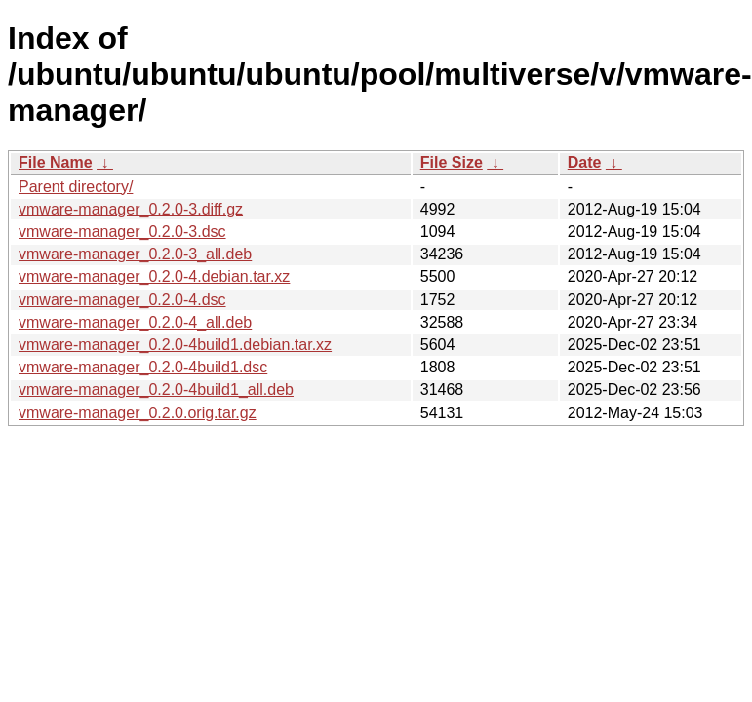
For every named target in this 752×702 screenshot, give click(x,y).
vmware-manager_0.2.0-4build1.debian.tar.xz (175, 344)
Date (585, 162)
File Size (451, 162)
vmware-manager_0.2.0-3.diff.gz (131, 209)
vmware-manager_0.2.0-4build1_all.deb (156, 389)
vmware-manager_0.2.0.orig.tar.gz (138, 413)
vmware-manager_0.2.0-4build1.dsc (143, 367)
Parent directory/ (76, 186)
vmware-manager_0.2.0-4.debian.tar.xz (154, 276)
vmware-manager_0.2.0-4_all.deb (135, 322)
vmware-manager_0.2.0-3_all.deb (135, 254)
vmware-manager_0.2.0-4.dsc (122, 300)
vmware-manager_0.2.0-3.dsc (122, 231)
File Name (56, 162)
